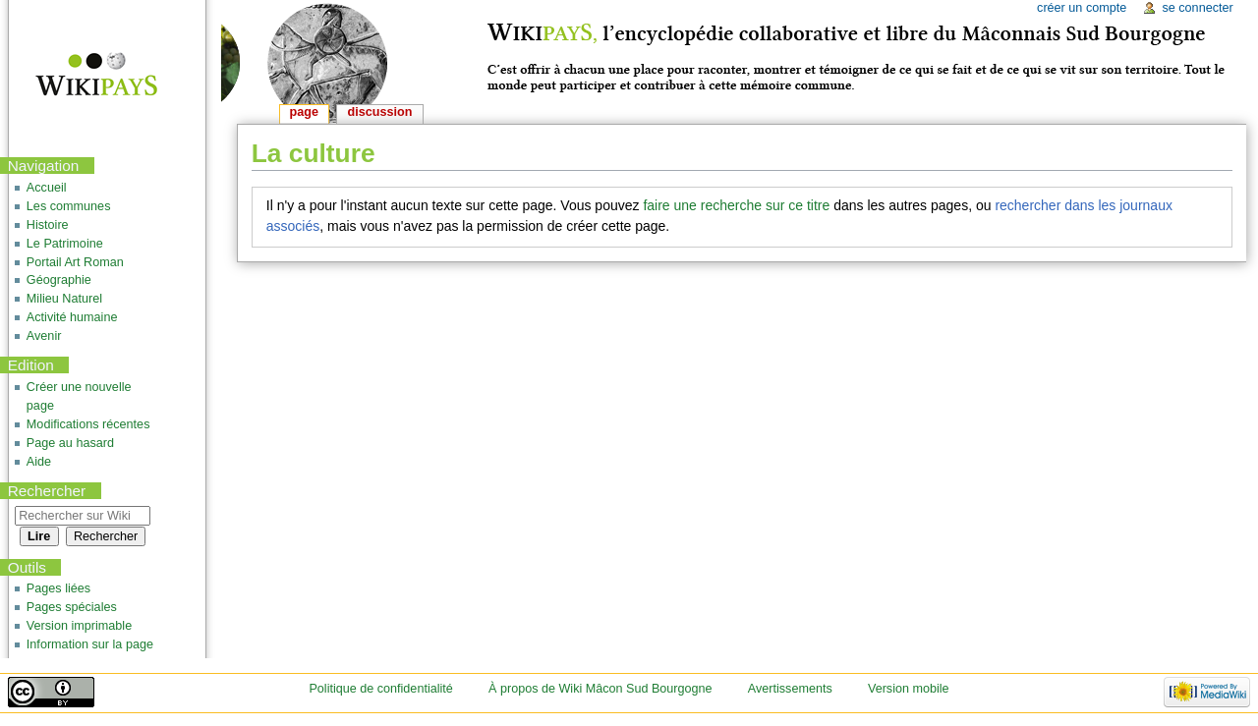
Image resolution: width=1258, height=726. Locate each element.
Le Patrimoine (65, 244)
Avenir (44, 336)
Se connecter (1197, 8)
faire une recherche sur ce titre (736, 205)
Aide (39, 462)
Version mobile (908, 689)
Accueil (47, 188)
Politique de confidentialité (380, 689)
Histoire (48, 225)
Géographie (59, 280)
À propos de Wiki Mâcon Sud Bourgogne (600, 689)
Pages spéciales (72, 607)
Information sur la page (90, 644)
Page (304, 112)
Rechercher (47, 490)
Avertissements (790, 689)
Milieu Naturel (64, 299)
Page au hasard (70, 443)
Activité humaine (72, 317)
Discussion (380, 112)
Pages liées (58, 588)
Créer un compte (1081, 8)
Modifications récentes (88, 424)
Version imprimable (79, 626)
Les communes (69, 206)
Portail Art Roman (75, 262)
